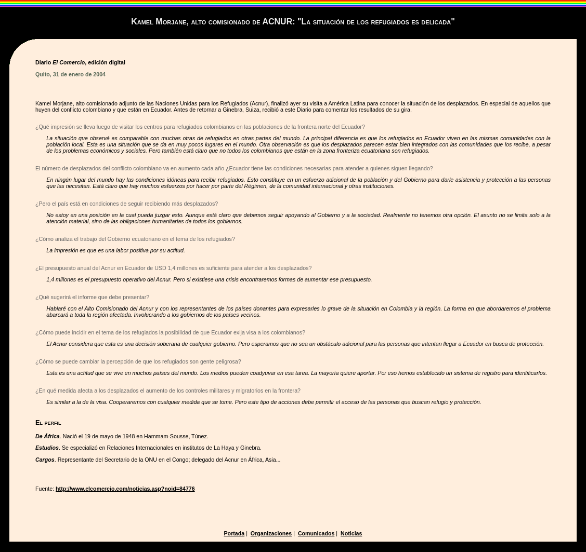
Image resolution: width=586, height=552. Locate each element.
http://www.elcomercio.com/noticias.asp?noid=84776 (125, 489)
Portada (234, 533)
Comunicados (316, 533)
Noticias (351, 533)
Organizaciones (271, 533)
